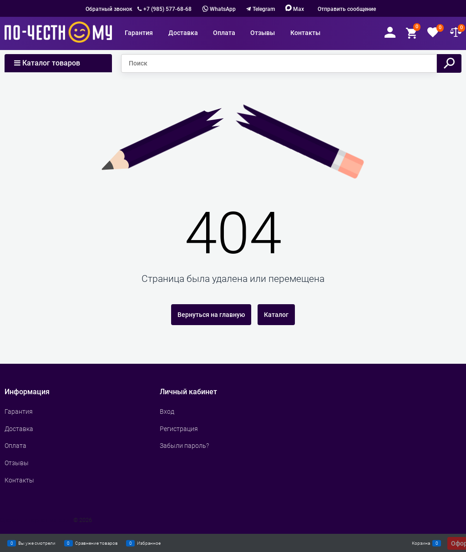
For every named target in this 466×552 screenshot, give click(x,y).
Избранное (149, 543)
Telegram (264, 9)
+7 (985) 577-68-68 (167, 9)
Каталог (276, 314)
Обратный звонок (109, 9)
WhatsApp (219, 9)
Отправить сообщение (347, 9)
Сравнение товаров (96, 543)
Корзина (421, 543)
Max (294, 9)
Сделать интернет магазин (36, 520)
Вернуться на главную (211, 314)
